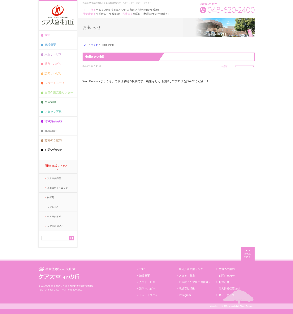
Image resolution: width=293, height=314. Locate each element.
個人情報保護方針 (229, 288)
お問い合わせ (53, 149)
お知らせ (224, 282)
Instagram (51, 130)
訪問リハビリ (53, 73)
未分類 (224, 66)
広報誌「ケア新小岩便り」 (195, 282)
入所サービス (53, 54)
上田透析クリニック (57, 188)
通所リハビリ (53, 63)
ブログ (94, 45)
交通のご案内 (53, 140)
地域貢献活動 (53, 121)
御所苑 (50, 197)
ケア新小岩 (53, 207)
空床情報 (50, 102)
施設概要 (50, 44)
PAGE (248, 255)
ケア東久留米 (54, 216)
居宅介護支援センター (59, 92)
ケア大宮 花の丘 (55, 226)
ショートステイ (55, 82)
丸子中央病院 (54, 178)
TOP (47, 35)
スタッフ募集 (53, 111)
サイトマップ (227, 295)
